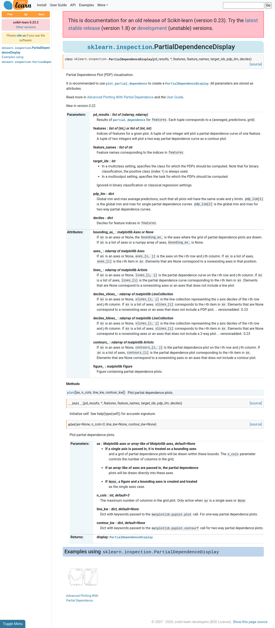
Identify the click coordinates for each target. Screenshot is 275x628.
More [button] (101, 5)
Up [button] (26, 14)
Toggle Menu (13, 624)
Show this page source (250, 622)
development (152, 28)
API (73, 5)
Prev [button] (10, 14)
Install (41, 5)
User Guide (58, 5)
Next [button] (41, 14)
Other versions (26, 27)
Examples (86, 5)
